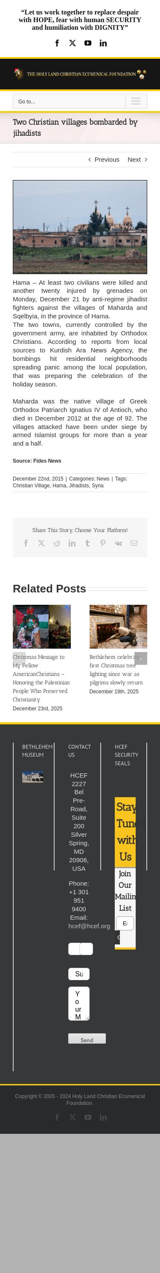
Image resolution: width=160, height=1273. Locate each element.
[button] (19, 658)
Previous (107, 159)
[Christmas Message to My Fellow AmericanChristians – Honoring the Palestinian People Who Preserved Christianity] (42, 608)
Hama (59, 486)
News (103, 479)
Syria (97, 486)
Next (134, 159)
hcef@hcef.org (89, 926)
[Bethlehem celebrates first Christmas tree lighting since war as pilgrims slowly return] (119, 608)
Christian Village (31, 486)
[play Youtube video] (32, 777)
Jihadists (79, 486)
